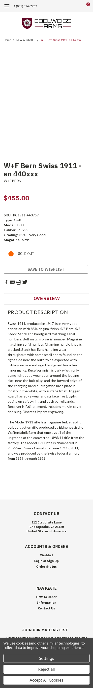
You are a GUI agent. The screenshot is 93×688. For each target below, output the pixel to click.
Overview (46, 298)
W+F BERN (12, 181)
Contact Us (46, 608)
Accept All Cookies (46, 680)
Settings (46, 658)
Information (46, 603)
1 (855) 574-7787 (25, 6)
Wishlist (46, 555)
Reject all (46, 669)
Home (7, 40)
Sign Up (53, 561)
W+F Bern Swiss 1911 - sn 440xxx (61, 40)
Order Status (46, 566)
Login (38, 561)
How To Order (46, 597)
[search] (68, 6)
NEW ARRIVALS (25, 40)
